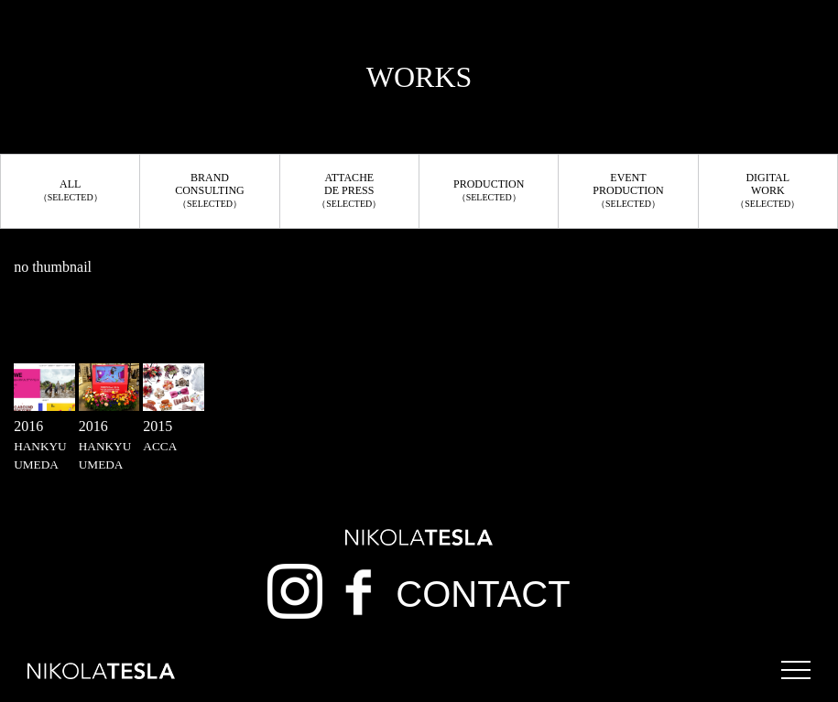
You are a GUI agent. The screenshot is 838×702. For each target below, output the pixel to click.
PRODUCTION (488, 190)
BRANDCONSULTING (210, 190)
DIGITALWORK (767, 190)
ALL (70, 190)
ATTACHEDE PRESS (349, 190)
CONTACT (483, 594)
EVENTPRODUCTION (628, 190)
